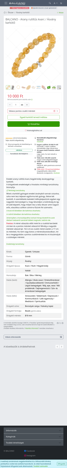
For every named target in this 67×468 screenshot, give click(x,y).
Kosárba (33, 124)
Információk (11, 430)
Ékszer (11, 12)
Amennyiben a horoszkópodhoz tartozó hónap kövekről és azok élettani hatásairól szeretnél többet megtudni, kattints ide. (31, 219)
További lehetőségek (15, 442)
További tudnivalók (40, 466)
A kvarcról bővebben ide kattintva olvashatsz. (24, 211)
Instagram (30, 455)
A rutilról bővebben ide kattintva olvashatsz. (23, 214)
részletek (40, 142)
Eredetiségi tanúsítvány (15, 244)
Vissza (60, 12)
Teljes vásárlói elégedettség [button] (15, 140)
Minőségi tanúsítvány (16, 190)
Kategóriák (10, 436)
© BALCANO (9, 451)
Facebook (29, 451)
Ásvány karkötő (23, 12)
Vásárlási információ (31, 328)
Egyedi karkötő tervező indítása (33, 117)
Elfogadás (61, 464)
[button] (34, 56)
